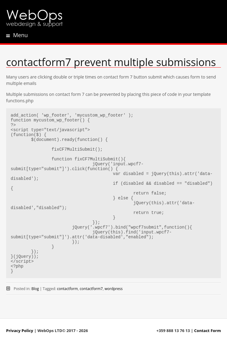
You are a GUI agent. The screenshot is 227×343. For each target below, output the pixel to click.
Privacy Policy (19, 330)
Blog (35, 288)
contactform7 (91, 288)
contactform (67, 288)
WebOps (34, 14)
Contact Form (207, 330)
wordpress (114, 288)
